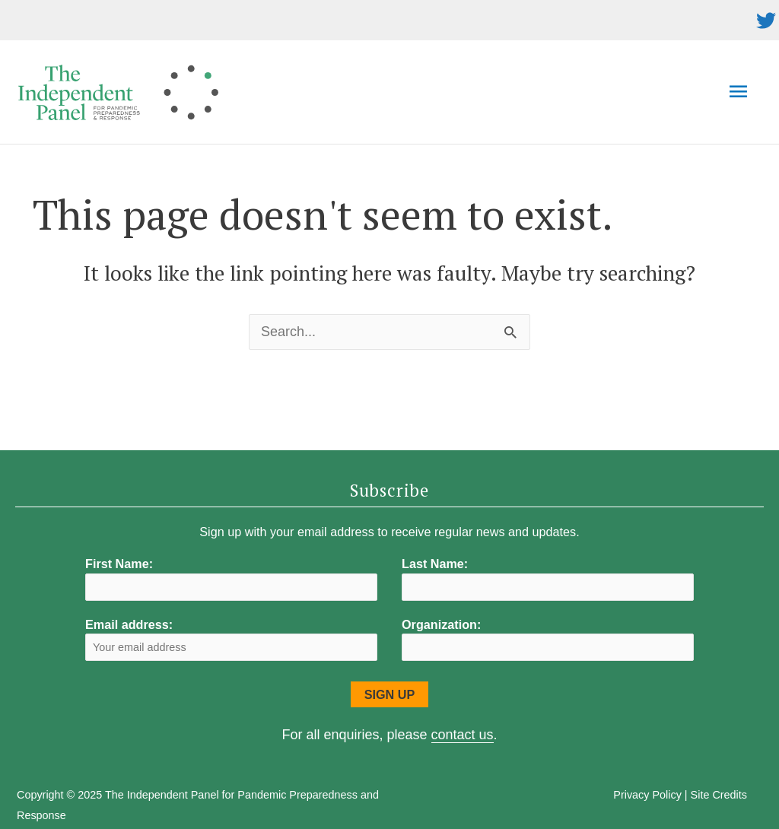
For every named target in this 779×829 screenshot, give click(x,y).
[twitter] (766, 20)
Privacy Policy (647, 795)
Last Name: (435, 563)
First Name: (119, 563)
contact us (462, 734)
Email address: (231, 639)
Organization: (441, 624)
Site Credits (719, 795)
